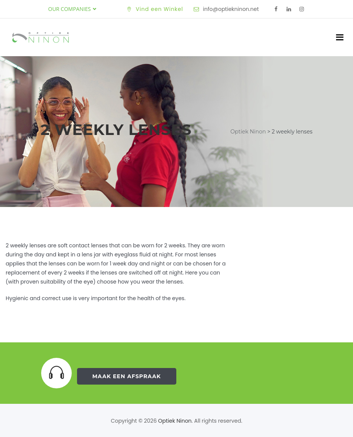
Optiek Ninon (175, 421)
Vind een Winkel (159, 9)
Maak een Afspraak (126, 376)
